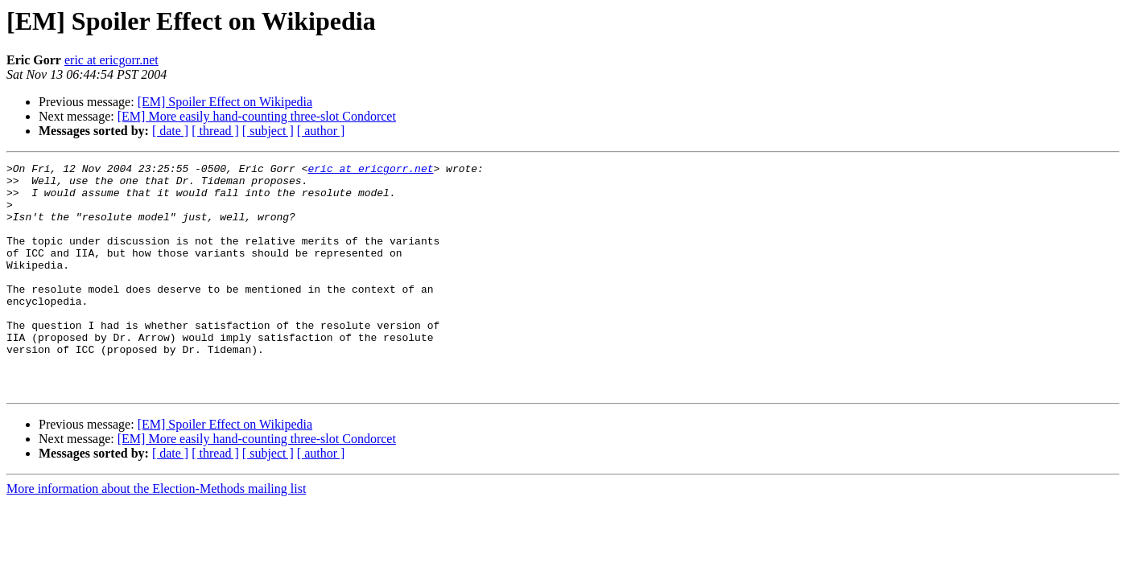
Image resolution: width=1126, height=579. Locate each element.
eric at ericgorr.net (111, 60)
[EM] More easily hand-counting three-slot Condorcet (257, 116)
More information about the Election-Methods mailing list (156, 534)
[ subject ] (268, 131)
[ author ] (321, 131)
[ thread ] (215, 131)
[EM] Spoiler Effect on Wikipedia (225, 102)
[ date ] (170, 131)
